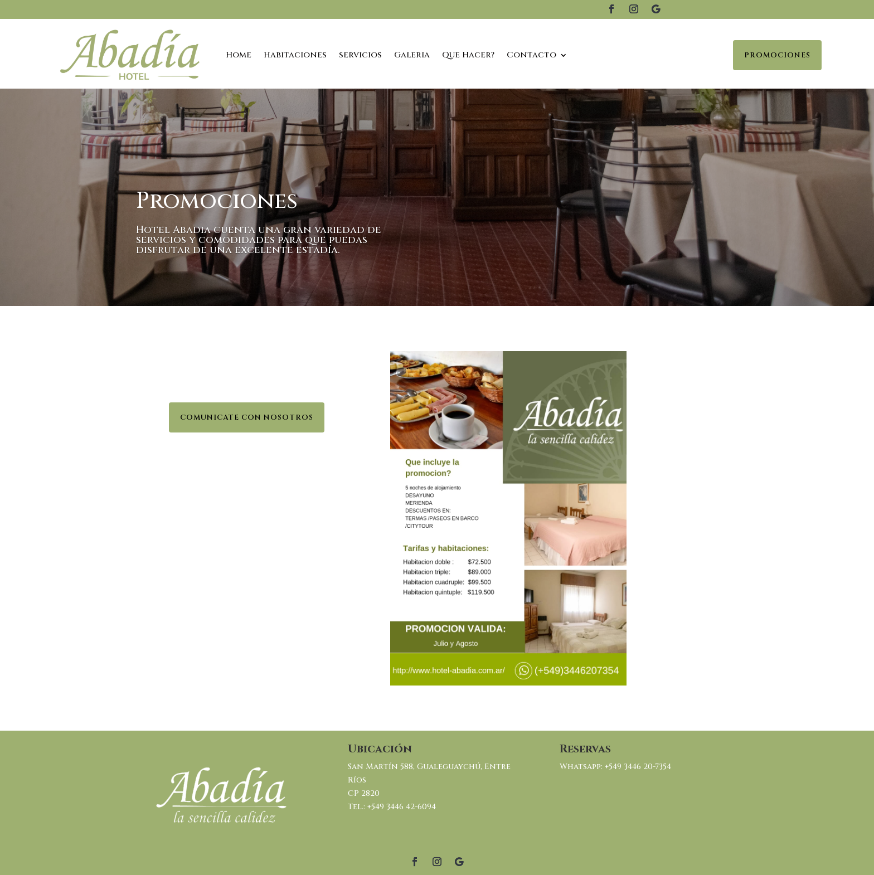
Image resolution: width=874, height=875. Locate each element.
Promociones (777, 55)
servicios (360, 55)
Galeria (412, 55)
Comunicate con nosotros (246, 417)
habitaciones (295, 55)
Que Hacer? (468, 55)
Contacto (531, 55)
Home (238, 55)
